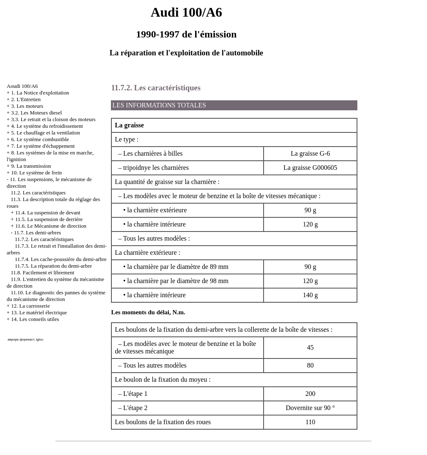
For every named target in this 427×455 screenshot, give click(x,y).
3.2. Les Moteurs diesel (36, 112)
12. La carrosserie (30, 306)
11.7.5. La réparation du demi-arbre (53, 266)
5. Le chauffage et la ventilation (45, 132)
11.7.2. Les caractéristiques (44, 239)
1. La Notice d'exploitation (40, 93)
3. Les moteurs (27, 106)
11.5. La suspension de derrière (49, 219)
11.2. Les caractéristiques (38, 192)
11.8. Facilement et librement (42, 272)
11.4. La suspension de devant (47, 212)
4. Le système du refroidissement (47, 126)
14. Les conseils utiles (35, 319)
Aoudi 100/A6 (22, 86)
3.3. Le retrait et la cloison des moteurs (53, 119)
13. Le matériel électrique (39, 312)
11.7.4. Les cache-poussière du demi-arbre (61, 259)
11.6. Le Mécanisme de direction (50, 226)
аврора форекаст (21, 339)
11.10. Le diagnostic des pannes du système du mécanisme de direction (56, 295)
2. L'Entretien (26, 99)
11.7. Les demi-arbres (37, 232)
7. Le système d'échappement (43, 146)
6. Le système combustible (40, 139)
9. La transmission (31, 166)
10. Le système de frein (36, 172)
